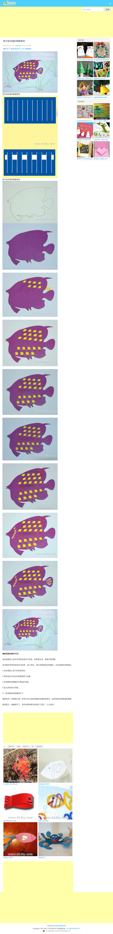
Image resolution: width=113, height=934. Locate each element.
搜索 (107, 9)
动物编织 (27, 49)
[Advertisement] (56, 26)
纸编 (12, 49)
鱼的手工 (18, 49)
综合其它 (18, 46)
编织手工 (6, 49)
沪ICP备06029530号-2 (73, 928)
